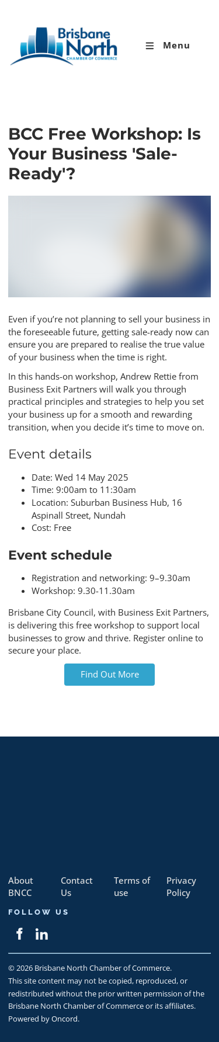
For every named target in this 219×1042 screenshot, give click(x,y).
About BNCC (20, 886)
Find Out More (110, 670)
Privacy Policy (181, 886)
